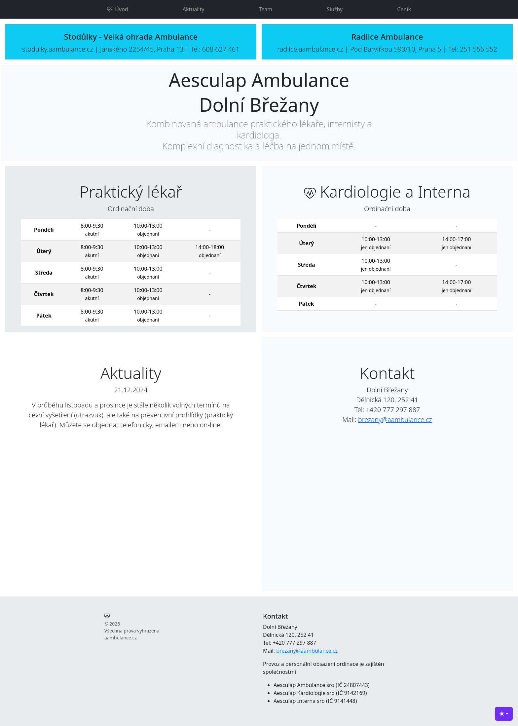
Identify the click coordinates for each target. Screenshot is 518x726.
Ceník (404, 9)
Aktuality (193, 9)
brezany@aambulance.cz (395, 419)
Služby (335, 9)
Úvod (117, 9)
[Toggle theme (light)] (504, 714)
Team (265, 9)
